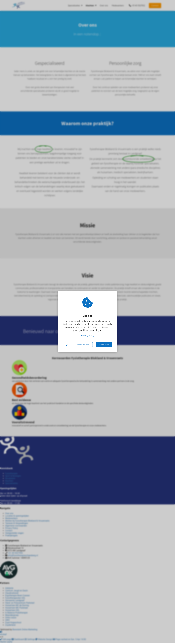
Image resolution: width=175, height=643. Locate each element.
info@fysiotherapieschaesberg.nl (23, 555)
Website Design (44, 639)
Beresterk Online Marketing (25, 629)
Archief (3, 634)
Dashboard (18, 639)
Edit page (6, 639)
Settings (30, 639)
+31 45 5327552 (15, 553)
